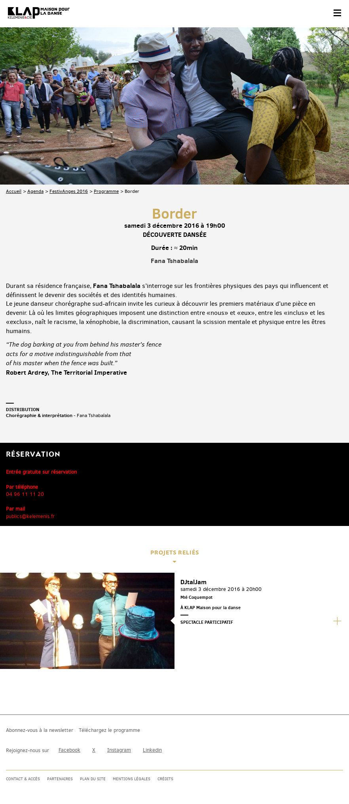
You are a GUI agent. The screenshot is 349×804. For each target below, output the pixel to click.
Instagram (119, 750)
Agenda (35, 191)
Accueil (13, 191)
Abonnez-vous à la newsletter (39, 730)
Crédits (165, 778)
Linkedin (152, 750)
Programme (106, 191)
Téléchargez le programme (109, 730)
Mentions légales (131, 778)
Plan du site (93, 778)
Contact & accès (23, 778)
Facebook (69, 750)
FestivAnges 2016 (68, 191)
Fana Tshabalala (174, 260)
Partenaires (60, 778)
